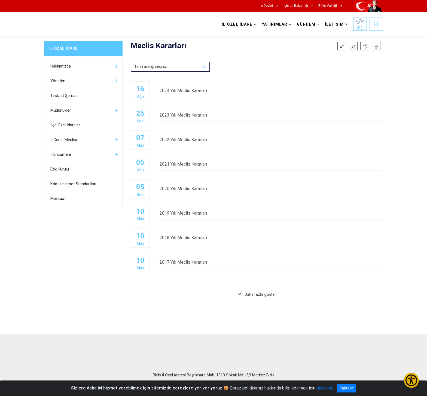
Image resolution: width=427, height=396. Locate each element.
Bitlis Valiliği (327, 6)
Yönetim (57, 80)
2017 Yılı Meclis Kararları (271, 262)
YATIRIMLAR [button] (274, 24)
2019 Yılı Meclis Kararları (271, 213)
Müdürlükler (60, 110)
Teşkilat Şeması (64, 95)
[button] (364, 46)
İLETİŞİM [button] (334, 24)
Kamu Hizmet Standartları (73, 183)
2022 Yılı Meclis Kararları (271, 139)
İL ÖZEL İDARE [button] (237, 24)
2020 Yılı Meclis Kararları (271, 188)
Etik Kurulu (59, 169)
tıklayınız (324, 388)
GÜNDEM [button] (306, 24)
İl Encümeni (60, 154)
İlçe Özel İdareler (65, 125)
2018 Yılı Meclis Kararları (271, 237)
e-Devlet (267, 6)
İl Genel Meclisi (63, 139)
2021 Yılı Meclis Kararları (271, 164)
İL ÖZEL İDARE (63, 48)
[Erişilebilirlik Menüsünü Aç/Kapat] (411, 380)
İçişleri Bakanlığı (295, 6)
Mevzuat (58, 198)
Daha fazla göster (260, 294)
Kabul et (346, 388)
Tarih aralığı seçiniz (150, 66)
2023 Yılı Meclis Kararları (271, 115)
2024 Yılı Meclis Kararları (271, 90)
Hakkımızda (60, 66)
